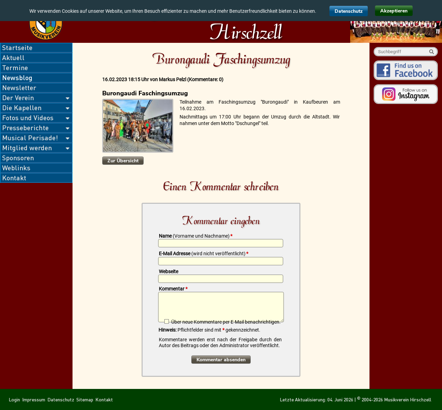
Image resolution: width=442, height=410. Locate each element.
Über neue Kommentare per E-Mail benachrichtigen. (226, 321)
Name (195, 236)
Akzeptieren (393, 11)
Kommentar (173, 289)
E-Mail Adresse (203, 253)
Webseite (168, 271)
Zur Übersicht (122, 161)
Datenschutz (349, 11)
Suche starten (431, 51)
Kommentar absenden (221, 359)
